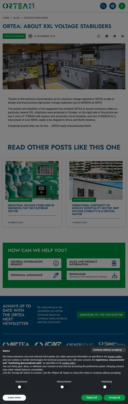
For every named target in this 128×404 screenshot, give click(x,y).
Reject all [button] (92, 397)
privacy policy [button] (115, 356)
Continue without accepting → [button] (108, 350)
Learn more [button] (14, 397)
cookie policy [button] (68, 363)
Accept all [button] (114, 397)
